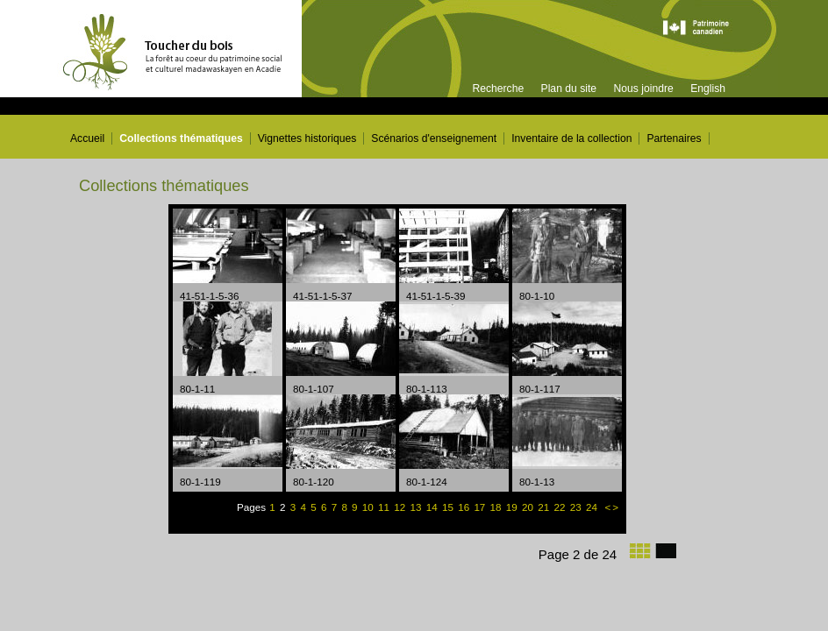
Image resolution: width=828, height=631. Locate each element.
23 (577, 507)
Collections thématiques (181, 138)
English (707, 88)
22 (560, 507)
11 (385, 507)
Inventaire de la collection (571, 138)
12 (401, 507)
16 (465, 507)
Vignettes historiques (307, 138)
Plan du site (569, 88)
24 (593, 507)
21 (545, 507)
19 (513, 507)
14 (433, 507)
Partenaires (673, 138)
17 (481, 507)
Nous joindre (643, 88)
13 (417, 507)
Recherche (498, 88)
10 (369, 507)
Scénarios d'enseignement (433, 138)
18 (497, 507)
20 (529, 507)
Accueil (87, 138)
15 (449, 507)
